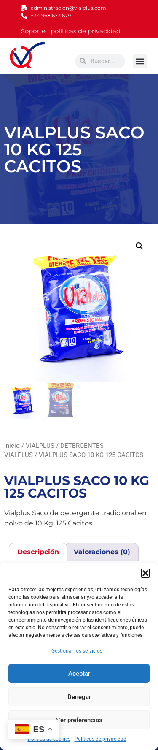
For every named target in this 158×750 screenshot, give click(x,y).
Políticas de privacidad (100, 739)
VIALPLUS (40, 445)
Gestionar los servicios (76, 651)
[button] (145, 573)
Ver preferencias (79, 720)
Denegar (79, 697)
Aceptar (79, 673)
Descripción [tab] (38, 552)
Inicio (12, 445)
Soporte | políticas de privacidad (71, 31)
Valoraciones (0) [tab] (102, 552)
